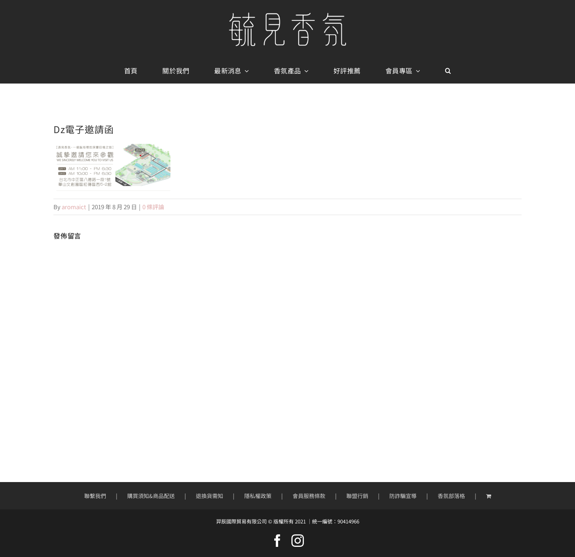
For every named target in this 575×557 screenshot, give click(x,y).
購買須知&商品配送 (151, 496)
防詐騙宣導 (403, 496)
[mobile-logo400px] (287, 15)
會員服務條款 (309, 496)
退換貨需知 (209, 496)
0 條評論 (153, 207)
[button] (448, 71)
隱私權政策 (258, 496)
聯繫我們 (95, 496)
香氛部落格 (451, 496)
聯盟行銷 (357, 496)
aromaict (74, 207)
